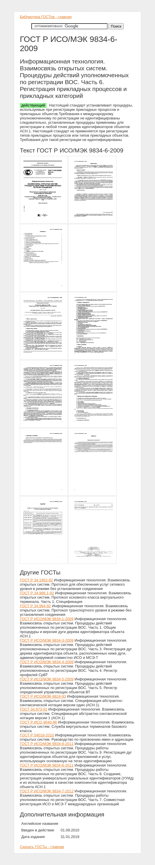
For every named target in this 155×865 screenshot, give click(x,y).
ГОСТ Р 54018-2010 (37, 735)
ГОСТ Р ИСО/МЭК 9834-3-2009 (46, 640)
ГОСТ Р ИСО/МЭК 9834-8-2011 (46, 765)
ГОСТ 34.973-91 (33, 709)
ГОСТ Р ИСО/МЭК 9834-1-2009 (46, 619)
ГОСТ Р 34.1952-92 (36, 580)
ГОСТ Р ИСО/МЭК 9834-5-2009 (46, 679)
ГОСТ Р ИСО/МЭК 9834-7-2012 (46, 791)
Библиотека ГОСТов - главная (46, 17)
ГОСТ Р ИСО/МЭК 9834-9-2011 (46, 744)
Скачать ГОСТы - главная (42, 847)
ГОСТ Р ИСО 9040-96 (38, 722)
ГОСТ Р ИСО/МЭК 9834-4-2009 (46, 662)
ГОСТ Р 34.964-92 (35, 606)
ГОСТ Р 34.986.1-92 (37, 593)
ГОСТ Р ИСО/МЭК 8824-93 (43, 696)
